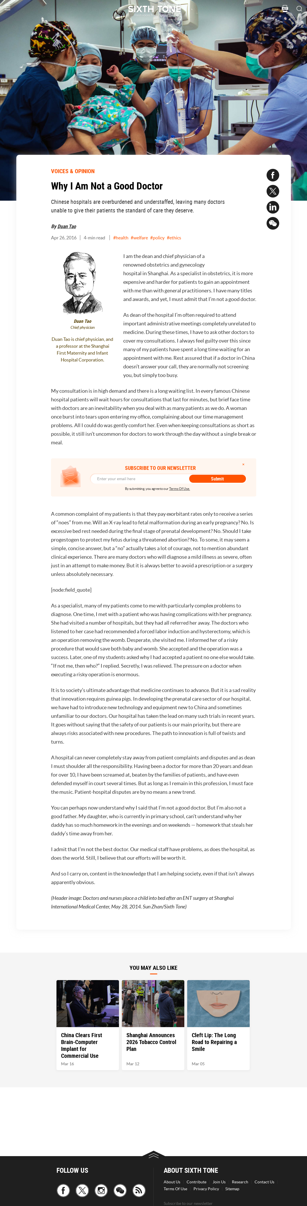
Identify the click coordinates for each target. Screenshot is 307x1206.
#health (120, 237)
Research (240, 1182)
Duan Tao (66, 226)
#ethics (174, 237)
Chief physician (83, 327)
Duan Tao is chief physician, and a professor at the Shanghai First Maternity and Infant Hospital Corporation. (82, 349)
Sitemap (232, 1189)
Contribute (196, 1182)
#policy (157, 237)
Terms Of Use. (179, 488)
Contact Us (264, 1182)
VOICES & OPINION (73, 171)
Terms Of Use (175, 1189)
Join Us (219, 1182)
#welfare (139, 237)
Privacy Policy (206, 1189)
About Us (172, 1182)
